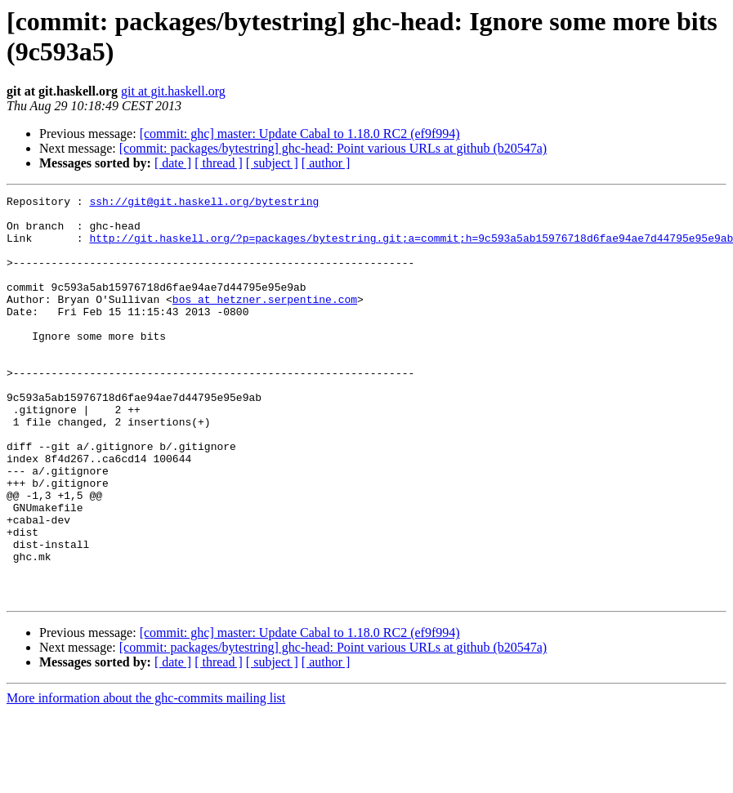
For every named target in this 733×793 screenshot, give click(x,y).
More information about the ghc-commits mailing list (146, 779)
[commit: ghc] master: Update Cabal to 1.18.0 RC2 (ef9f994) (300, 133)
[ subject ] (272, 163)
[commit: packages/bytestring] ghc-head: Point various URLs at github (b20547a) (333, 148)
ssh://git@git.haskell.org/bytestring (204, 203)
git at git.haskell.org (173, 91)
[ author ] (326, 163)
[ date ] (172, 163)
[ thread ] (218, 163)
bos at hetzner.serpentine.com (264, 321)
